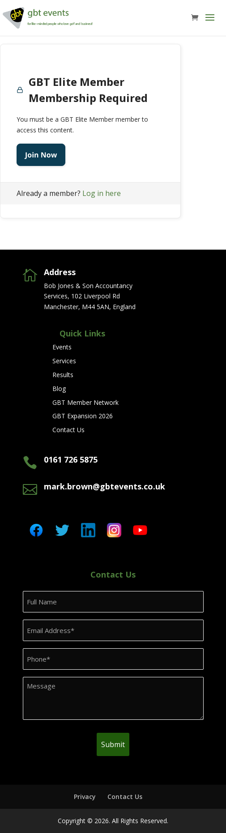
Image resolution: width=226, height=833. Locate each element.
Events (62, 347)
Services (64, 361)
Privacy (85, 796)
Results (62, 374)
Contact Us (68, 429)
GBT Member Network (85, 402)
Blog (59, 388)
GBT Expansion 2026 (82, 416)
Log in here (101, 193)
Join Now (41, 155)
